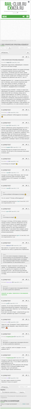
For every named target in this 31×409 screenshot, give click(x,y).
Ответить (4, 52)
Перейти (22, 392)
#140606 (3, 161)
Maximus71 (9, 245)
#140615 (3, 211)
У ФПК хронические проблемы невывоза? (14, 45)
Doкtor (24, 404)
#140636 (3, 336)
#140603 (3, 125)
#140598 (3, 112)
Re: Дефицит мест (6, 110)
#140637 (3, 357)
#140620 (3, 282)
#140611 (3, 172)
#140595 (3, 62)
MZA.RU (15, 8)
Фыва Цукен (9, 282)
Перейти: (2, 389)
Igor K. (7, 125)
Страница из (23, 47)
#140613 (3, 188)
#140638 (3, 378)
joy (7, 303)
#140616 (3, 245)
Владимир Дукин (10, 336)
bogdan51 (8, 147)
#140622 (3, 303)
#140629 (3, 322)
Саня (7, 172)
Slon (7, 112)
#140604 (3, 147)
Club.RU (15, 4)
